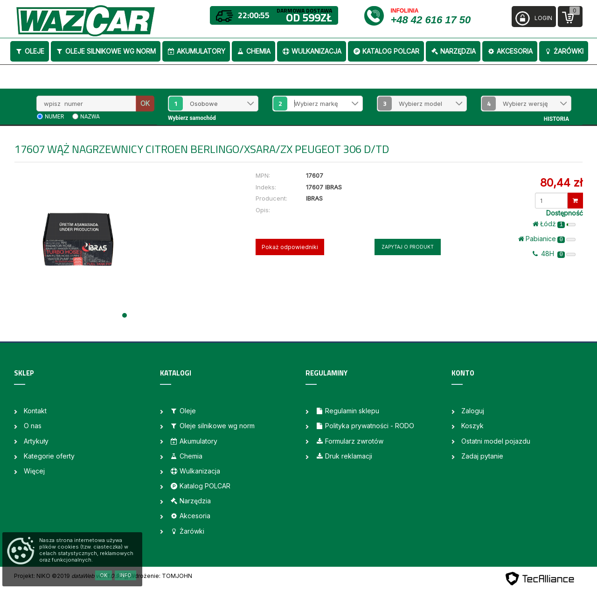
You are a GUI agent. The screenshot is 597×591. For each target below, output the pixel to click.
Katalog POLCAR (386, 51)
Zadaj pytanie (482, 456)
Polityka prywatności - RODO (364, 426)
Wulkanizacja (311, 51)
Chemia (253, 51)
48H (554, 254)
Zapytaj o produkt (408, 247)
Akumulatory (196, 51)
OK (145, 103)
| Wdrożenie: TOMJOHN (159, 575)
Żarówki (563, 51)
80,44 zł (561, 182)
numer (54, 116)
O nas (33, 426)
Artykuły (36, 441)
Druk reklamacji (343, 456)
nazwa (90, 116)
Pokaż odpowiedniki (290, 246)
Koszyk (472, 426)
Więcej (34, 471)
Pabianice (547, 239)
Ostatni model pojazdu (495, 441)
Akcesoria (510, 51)
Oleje (29, 51)
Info (125, 575)
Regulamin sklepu (347, 411)
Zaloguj (472, 411)
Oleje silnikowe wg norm (106, 51)
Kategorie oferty (49, 456)
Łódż (554, 224)
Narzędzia (453, 51)
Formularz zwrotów (349, 441)
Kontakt (35, 411)
